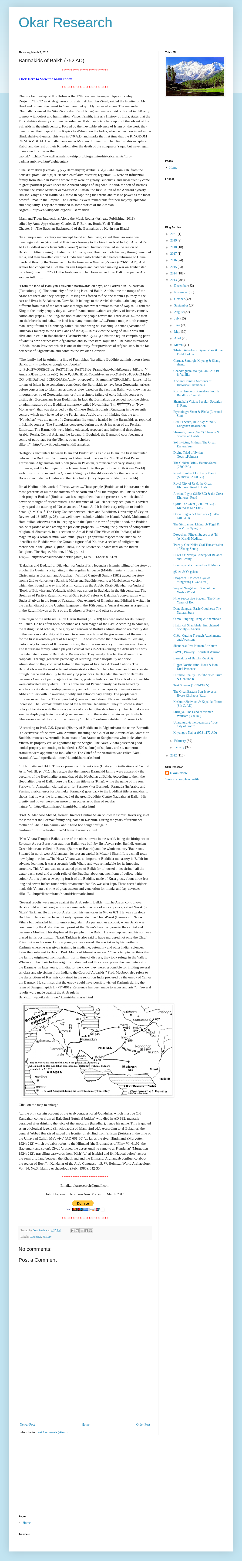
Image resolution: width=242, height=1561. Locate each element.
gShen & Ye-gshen (185, 572)
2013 (174, 280)
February (180, 741)
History (47, 1236)
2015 (174, 267)
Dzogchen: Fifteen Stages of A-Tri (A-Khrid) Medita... (195, 536)
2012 (174, 755)
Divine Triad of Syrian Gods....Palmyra (188, 454)
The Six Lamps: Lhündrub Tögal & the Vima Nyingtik (196, 526)
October (179, 299)
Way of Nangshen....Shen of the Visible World (194, 590)
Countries (35, 1236)
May (177, 331)
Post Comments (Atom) (52, 1432)
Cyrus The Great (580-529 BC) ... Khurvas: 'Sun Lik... (195, 506)
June (177, 325)
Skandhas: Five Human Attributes (195, 646)
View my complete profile (182, 779)
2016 (174, 260)
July (177, 318)
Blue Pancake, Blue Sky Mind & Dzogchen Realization (194, 424)
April (178, 338)
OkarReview (178, 773)
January (179, 747)
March (178, 345)
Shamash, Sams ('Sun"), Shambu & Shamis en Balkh (196, 434)
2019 (174, 240)
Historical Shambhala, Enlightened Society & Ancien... (196, 627)
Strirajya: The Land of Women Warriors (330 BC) (193, 714)
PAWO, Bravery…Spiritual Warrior (196, 652)
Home (86, 1424)
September (181, 305)
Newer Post (27, 1424)
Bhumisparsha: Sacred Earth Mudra (196, 565)
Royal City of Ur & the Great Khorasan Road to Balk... (192, 485)
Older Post (143, 1424)
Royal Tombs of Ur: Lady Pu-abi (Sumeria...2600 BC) (194, 475)
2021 (174, 234)
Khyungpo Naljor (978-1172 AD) (195, 732)
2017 (174, 253)
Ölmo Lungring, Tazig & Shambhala (197, 619)
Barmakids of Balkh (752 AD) (193, 658)
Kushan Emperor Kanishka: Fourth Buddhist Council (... (196, 393)
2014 (174, 273)
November (181, 292)
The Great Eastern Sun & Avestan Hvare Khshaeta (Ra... (195, 693)
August (179, 312)
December (181, 285)
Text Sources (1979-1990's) (191, 685)
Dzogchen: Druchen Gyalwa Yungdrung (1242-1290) (191, 580)
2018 (174, 247)
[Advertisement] (85, 1392)
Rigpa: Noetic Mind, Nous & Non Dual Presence (195, 667)
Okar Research (65, 22)
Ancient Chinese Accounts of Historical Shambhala (192, 383)
